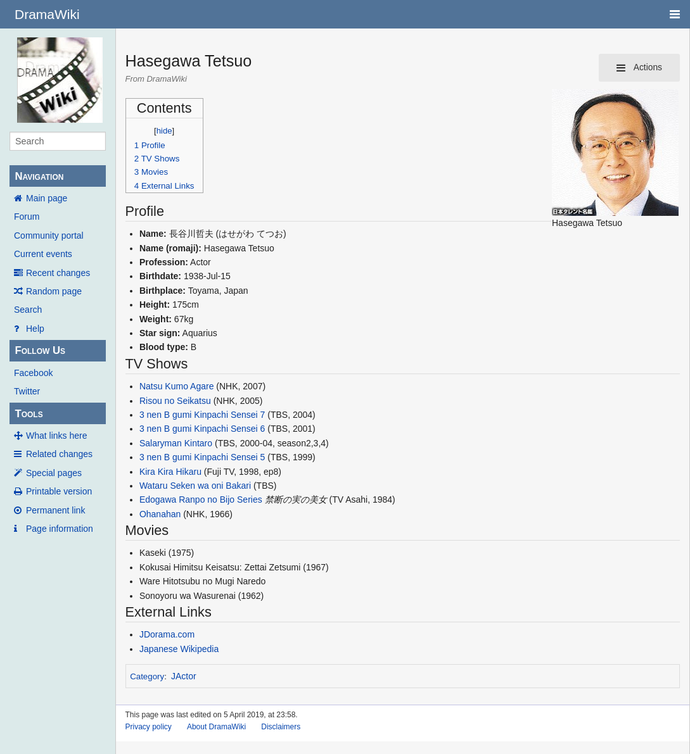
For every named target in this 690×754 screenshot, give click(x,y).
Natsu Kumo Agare (176, 386)
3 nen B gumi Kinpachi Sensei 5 (202, 457)
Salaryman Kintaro (175, 443)
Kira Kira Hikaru (170, 472)
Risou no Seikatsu (175, 401)
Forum (26, 216)
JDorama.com (167, 634)
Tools (28, 414)
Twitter (27, 391)
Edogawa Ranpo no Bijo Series (200, 499)
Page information (59, 529)
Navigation (39, 176)
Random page (54, 291)
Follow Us (40, 350)
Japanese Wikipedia (179, 649)
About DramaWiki (216, 726)
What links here (56, 435)
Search (28, 310)
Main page (46, 198)
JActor (183, 676)
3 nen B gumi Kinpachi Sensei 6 (202, 429)
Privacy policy (148, 726)
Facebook (33, 373)
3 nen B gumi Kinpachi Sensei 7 (202, 415)
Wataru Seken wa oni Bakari (195, 486)
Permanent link (55, 510)
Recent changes (58, 273)
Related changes (59, 454)
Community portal (49, 235)
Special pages (54, 473)
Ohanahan (160, 514)
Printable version (59, 491)
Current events (43, 254)
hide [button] (164, 130)
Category (147, 676)
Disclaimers (280, 726)
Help (35, 329)
